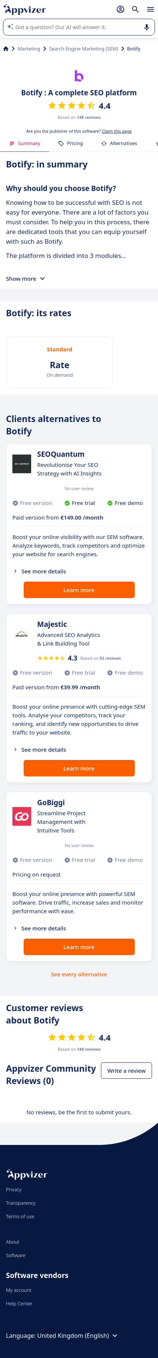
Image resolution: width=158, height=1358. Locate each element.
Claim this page (117, 131)
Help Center (19, 1303)
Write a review (126, 1070)
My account (19, 1290)
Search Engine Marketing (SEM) (83, 48)
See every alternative (79, 974)
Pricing (70, 143)
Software (16, 1255)
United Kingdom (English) (78, 1335)
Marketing (29, 48)
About (13, 1241)
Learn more (79, 590)
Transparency (21, 1203)
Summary (24, 143)
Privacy (13, 1189)
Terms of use (20, 1216)
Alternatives (119, 143)
